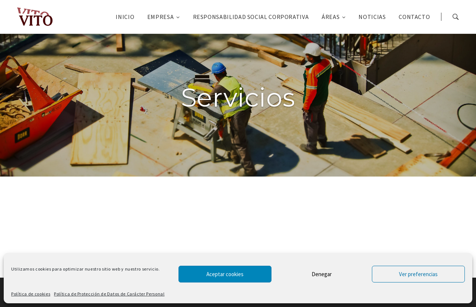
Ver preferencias (418, 274)
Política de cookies (30, 294)
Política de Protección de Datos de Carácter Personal (109, 294)
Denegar (322, 274)
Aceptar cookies (225, 274)
